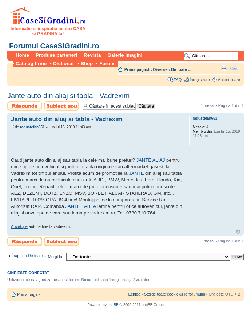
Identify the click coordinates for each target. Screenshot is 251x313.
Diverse (160, 69)
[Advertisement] (96, 144)
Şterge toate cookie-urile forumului (174, 294)
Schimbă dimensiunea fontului (235, 68)
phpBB (113, 305)
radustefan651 (32, 127)
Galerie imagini (125, 55)
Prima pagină (137, 69)
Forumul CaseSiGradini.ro (54, 46)
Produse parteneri (56, 55)
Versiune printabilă (224, 68)
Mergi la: (55, 256)
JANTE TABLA (80, 206)
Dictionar (63, 63)
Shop (87, 63)
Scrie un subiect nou (61, 106)
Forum (106, 63)
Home (22, 55)
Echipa (134, 294)
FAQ (178, 79)
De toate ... (181, 69)
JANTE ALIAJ (150, 160)
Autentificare (229, 79)
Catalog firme (31, 63)
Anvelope (19, 226)
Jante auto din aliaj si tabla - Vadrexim (68, 96)
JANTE (136, 173)
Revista (92, 55)
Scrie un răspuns (24, 106)
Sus (238, 232)
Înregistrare (200, 79)
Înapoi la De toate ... (29, 255)
